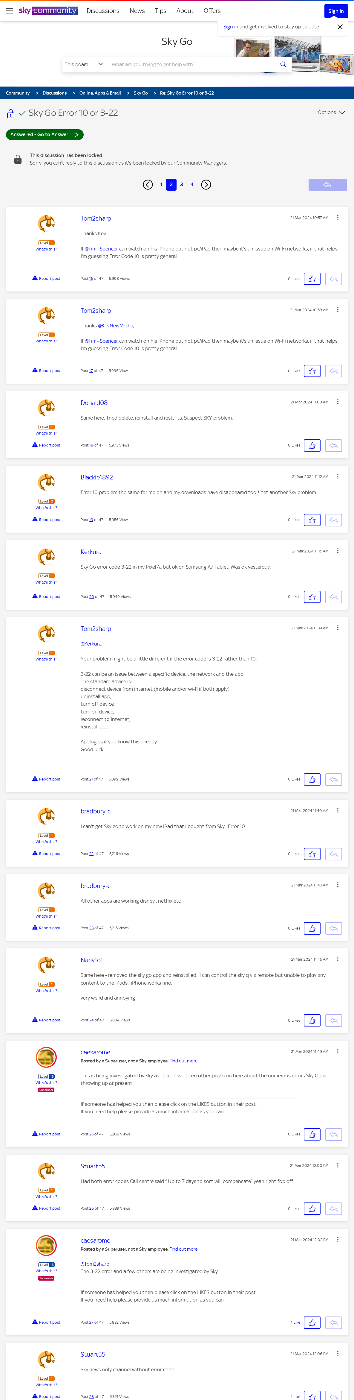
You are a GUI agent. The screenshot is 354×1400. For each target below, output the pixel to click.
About (185, 10)
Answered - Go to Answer (44, 134)
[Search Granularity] (84, 64)
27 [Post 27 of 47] (91, 1322)
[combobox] (190, 64)
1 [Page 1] (161, 184)
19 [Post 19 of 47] (91, 519)
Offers (212, 10)
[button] (338, 217)
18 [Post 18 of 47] (91, 445)
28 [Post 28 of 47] (91, 1396)
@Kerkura (91, 644)
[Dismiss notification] (340, 27)
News (137, 10)
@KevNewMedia (115, 326)
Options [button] (327, 112)
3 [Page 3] (181, 184)
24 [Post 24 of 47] (91, 1020)
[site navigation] (9, 11)
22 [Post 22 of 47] (91, 853)
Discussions (103, 10)
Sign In (336, 11)
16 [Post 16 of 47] (91, 278)
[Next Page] (206, 185)
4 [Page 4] (192, 184)
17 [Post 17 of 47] (91, 370)
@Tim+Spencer (101, 249)
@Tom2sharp (95, 1264)
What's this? (46, 249)
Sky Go (177, 41)
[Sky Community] (48, 10)
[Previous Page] (148, 185)
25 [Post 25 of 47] (91, 1134)
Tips (160, 10)
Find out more (183, 1061)
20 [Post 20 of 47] (91, 596)
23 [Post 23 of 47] (91, 928)
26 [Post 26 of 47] (91, 1208)
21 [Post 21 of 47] (91, 779)
